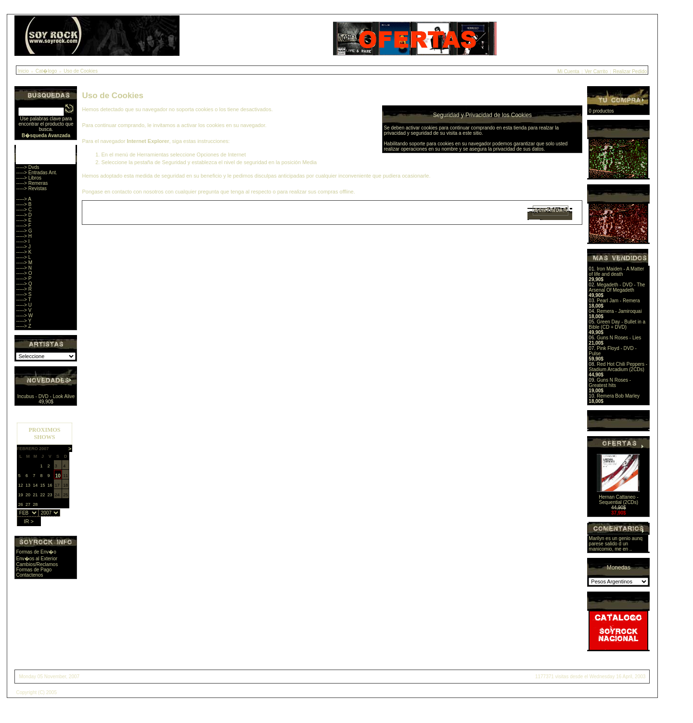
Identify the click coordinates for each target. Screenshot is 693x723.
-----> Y (23, 320)
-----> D (24, 215)
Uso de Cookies (81, 71)
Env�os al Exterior (36, 558)
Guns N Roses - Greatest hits (610, 382)
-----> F (23, 225)
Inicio (22, 71)
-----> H (24, 236)
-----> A (23, 199)
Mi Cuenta (568, 71)
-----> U (24, 305)
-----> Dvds (27, 167)
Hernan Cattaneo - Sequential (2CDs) (618, 499)
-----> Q (24, 283)
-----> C (24, 209)
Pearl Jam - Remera (618, 300)
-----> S (23, 294)
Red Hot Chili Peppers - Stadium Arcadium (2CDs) (618, 367)
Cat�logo (46, 71)
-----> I (22, 241)
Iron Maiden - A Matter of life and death (616, 271)
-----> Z (23, 326)
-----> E (23, 220)
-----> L (23, 257)
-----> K (23, 252)
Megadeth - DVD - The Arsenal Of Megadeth (617, 287)
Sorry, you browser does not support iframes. (44, 471)
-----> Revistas (31, 188)
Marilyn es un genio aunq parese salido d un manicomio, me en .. (615, 544)
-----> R (24, 289)
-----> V (23, 310)
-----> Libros (28, 178)
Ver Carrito (596, 71)
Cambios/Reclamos (37, 564)
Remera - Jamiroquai (619, 311)
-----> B (23, 204)
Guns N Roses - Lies (619, 337)
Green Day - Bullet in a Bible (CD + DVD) (617, 324)
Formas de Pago (33, 569)
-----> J (23, 246)
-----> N (24, 268)
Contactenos (29, 575)
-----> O (24, 273)
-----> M (24, 262)
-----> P (23, 278)
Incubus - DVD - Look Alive (46, 396)
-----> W (24, 315)
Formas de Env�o (36, 552)
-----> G (24, 230)
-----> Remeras (32, 183)
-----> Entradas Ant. (36, 172)
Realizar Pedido (630, 71)
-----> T (23, 299)
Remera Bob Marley (618, 396)
